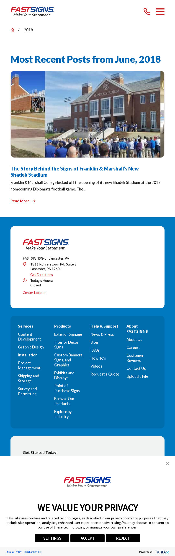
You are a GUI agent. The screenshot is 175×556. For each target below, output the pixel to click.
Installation (27, 355)
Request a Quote (104, 374)
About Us (134, 339)
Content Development (29, 337)
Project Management (29, 365)
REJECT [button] (123, 538)
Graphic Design (31, 347)
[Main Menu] (160, 12)
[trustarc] (161, 551)
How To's (98, 358)
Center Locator (34, 293)
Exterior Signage (68, 334)
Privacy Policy (14, 551)
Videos (96, 366)
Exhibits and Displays (64, 375)
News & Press (102, 334)
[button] (167, 463)
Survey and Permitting (27, 391)
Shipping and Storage (28, 378)
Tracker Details (32, 551)
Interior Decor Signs (66, 345)
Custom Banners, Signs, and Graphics (68, 360)
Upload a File (137, 376)
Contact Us (136, 368)
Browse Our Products (64, 401)
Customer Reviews (135, 358)
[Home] (32, 11)
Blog (94, 342)
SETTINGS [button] (52, 538)
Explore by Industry (63, 414)
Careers (133, 347)
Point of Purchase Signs (67, 388)
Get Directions (41, 275)
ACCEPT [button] (88, 538)
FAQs (95, 350)
